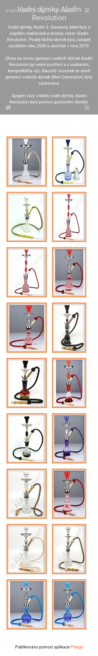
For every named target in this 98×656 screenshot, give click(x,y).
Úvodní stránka (8, 107)
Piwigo (77, 647)
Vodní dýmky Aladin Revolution (41, 10)
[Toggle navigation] (87, 10)
